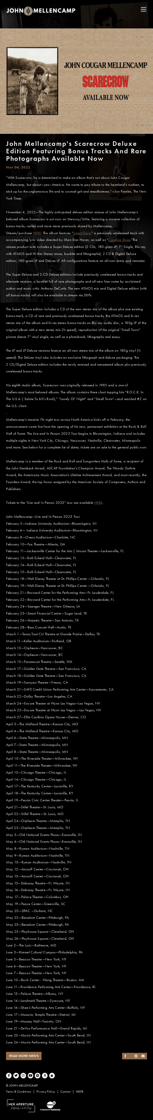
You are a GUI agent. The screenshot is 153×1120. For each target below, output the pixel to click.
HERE (37, 233)
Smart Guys (81, 233)
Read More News (23, 1056)
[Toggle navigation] (143, 9)
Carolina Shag (119, 239)
